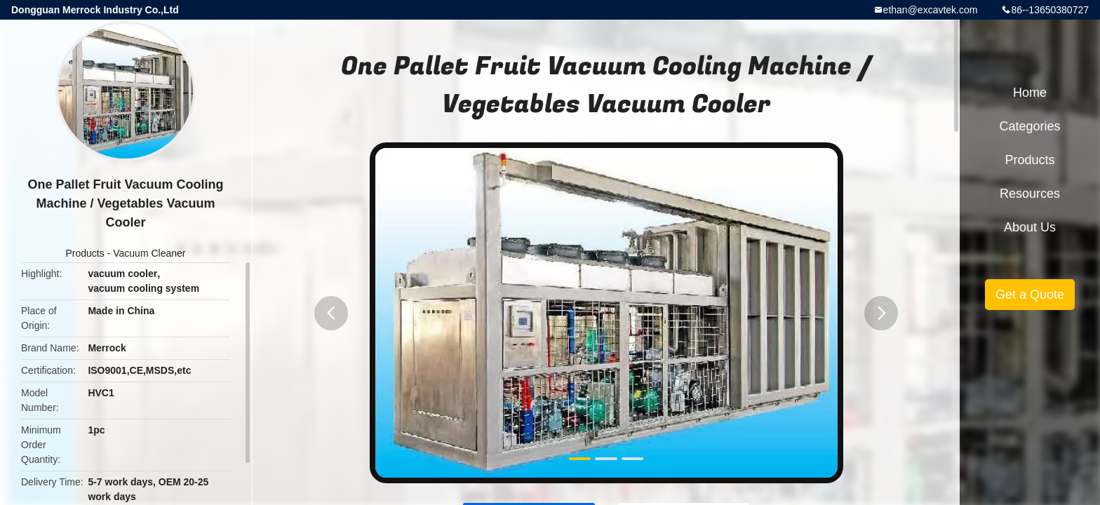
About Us (1030, 227)
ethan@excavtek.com (930, 9)
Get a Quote (1029, 295)
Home (1030, 93)
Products (85, 253)
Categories (1029, 126)
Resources (1030, 194)
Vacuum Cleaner (149, 253)
